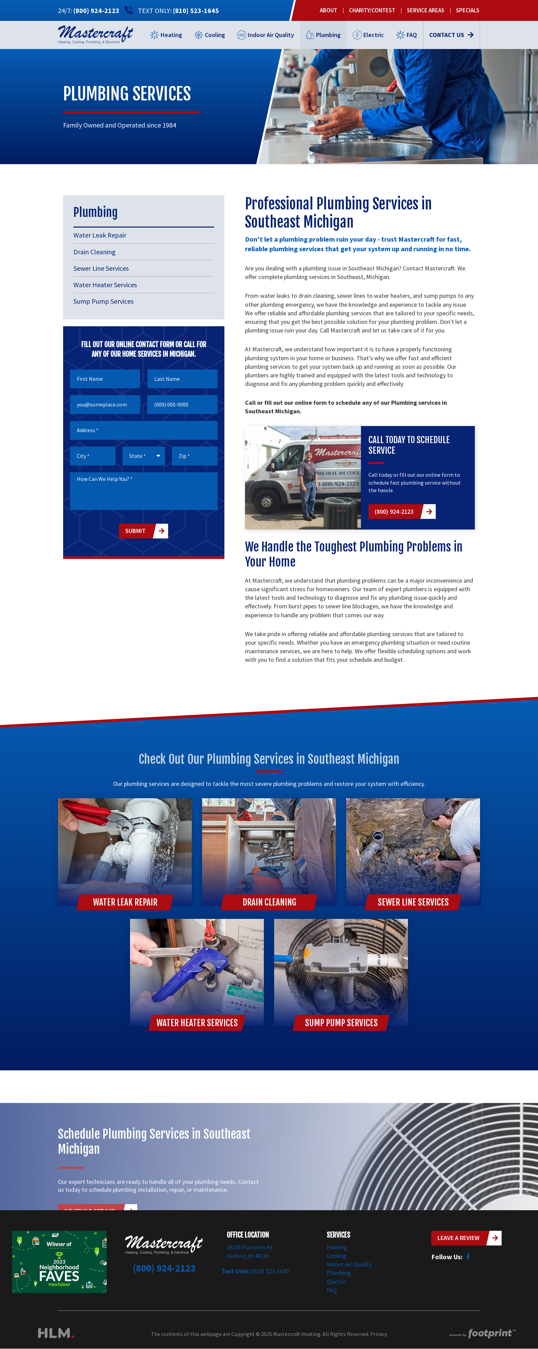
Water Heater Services (105, 284)
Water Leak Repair (99, 235)
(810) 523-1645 (196, 10)
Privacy (378, 1333)
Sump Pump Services (103, 301)
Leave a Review (458, 1238)
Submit (135, 531)
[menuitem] (328, 10)
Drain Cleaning (94, 251)
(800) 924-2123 (96, 10)
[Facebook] (468, 1256)
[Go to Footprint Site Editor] (482, 1334)
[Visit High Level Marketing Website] (56, 1334)
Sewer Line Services (101, 268)
